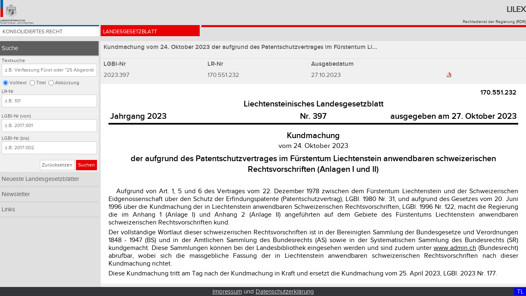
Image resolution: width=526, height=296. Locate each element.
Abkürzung (67, 83)
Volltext (18, 83)
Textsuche (13, 61)
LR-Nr (8, 91)
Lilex (516, 9)
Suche (10, 48)
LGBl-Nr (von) (16, 116)
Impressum (227, 291)
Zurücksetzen (57, 165)
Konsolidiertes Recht (40, 34)
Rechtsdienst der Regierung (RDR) (494, 21)
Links (8, 209)
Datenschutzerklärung (285, 291)
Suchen (86, 165)
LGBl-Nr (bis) (15, 138)
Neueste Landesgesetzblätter (40, 179)
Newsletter (16, 194)
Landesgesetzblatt (137, 34)
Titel (41, 83)
